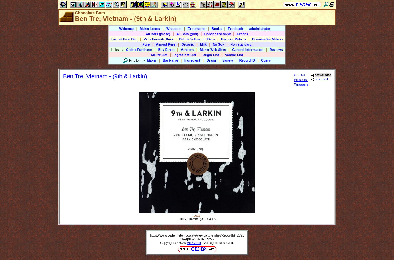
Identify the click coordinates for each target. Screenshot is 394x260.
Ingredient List (185, 55)
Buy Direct (166, 49)
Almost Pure (165, 44)
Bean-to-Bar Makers (267, 39)
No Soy (218, 44)
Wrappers (173, 28)
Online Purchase (139, 49)
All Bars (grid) (187, 34)
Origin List (211, 55)
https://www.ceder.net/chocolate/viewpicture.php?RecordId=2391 (197, 235)
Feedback (235, 28)
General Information (247, 49)
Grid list (299, 75)
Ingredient (192, 60)
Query (266, 60)
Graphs (242, 34)
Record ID (247, 60)
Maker (152, 60)
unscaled (319, 79)
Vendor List (234, 55)
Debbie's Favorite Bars (197, 39)
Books (216, 28)
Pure (146, 44)
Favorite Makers (233, 39)
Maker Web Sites (213, 49)
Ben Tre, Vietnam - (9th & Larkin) (105, 76)
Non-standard (240, 44)
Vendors (187, 49)
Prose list (301, 80)
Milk (203, 44)
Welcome (126, 28)
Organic (188, 44)
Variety (227, 60)
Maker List (159, 55)
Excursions (196, 28)
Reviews (276, 49)
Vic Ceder (194, 243)
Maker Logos (150, 28)
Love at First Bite (124, 39)
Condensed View (217, 34)
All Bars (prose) (158, 34)
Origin (211, 60)
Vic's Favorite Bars (158, 39)
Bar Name (170, 60)
